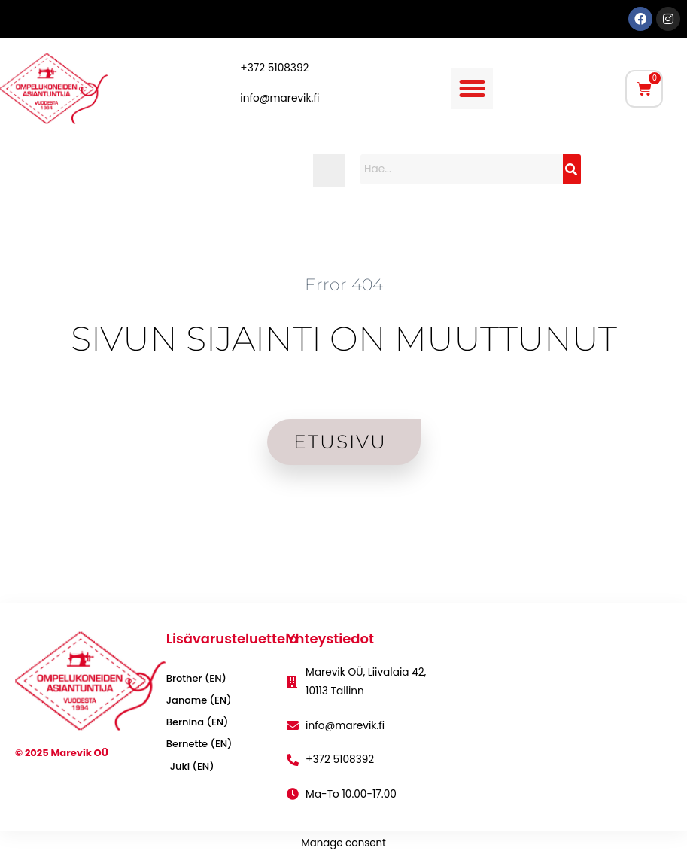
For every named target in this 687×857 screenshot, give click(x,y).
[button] (472, 89)
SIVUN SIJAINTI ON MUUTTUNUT (344, 338)
